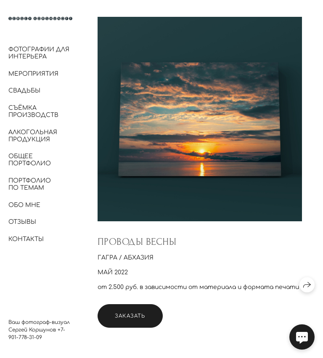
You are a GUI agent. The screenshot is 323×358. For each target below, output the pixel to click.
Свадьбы (24, 91)
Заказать (130, 316)
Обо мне (24, 205)
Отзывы (22, 222)
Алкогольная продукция (32, 136)
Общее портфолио (29, 160)
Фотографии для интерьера (38, 53)
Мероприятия (33, 74)
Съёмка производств (33, 111)
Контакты (26, 239)
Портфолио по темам (29, 184)
